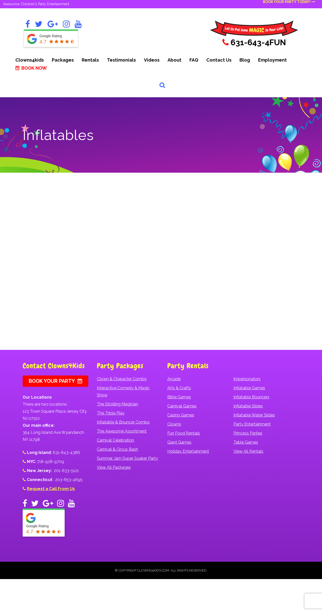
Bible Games (179, 397)
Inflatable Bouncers (251, 397)
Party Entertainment (252, 424)
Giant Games (179, 442)
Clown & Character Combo (122, 378)
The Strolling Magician (117, 404)
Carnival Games (181, 406)
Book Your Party (55, 381)
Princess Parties (247, 433)
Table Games (245, 442)
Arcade (174, 378)
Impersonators (247, 378)
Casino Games (180, 415)
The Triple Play (111, 413)
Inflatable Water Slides (254, 415)
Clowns (174, 424)
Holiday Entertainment (188, 451)
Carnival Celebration (115, 440)
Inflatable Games (249, 388)
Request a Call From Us (51, 488)
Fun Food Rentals (183, 433)
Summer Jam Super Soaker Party (127, 458)
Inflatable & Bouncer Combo (123, 422)
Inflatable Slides (248, 406)
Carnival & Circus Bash (117, 449)
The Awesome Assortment (122, 431)
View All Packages (114, 467)
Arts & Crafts (179, 388)
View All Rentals (248, 451)
